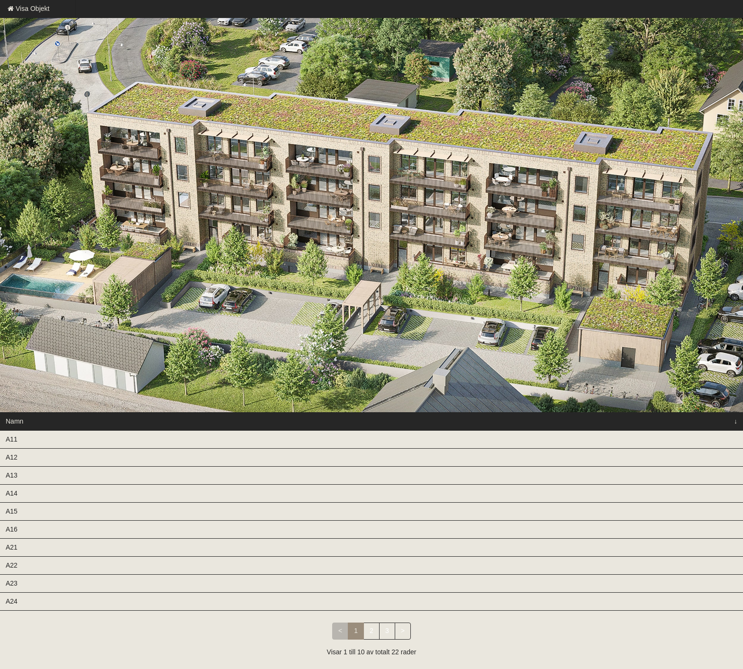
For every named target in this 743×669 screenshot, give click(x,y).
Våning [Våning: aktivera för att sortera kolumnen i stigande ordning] (156, 421)
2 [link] (371, 630)
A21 (12, 547)
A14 (12, 493)
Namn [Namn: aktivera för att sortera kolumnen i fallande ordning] (14, 421)
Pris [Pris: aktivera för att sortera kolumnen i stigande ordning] (326, 421)
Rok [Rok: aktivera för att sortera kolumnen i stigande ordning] (225, 421)
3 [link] (387, 630)
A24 (12, 601)
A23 (12, 583)
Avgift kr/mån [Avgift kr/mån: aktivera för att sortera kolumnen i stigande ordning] (388, 421)
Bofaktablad (507, 439)
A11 (12, 439)
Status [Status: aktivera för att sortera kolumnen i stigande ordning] (88, 421)
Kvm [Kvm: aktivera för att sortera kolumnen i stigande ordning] (274, 421)
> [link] (403, 630)
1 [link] (356, 630)
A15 (12, 511)
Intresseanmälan (624, 439)
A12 (12, 457)
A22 (12, 565)
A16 (12, 529)
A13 (12, 475)
